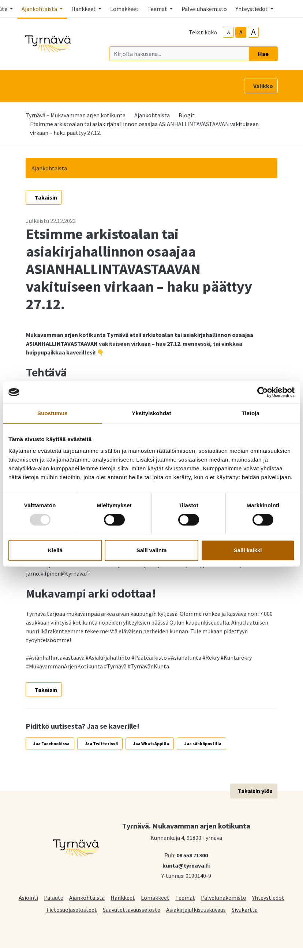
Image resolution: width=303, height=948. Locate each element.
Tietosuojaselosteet (71, 909)
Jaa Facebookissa (51, 743)
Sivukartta (245, 909)
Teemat (185, 897)
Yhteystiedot (268, 897)
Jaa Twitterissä (101, 743)
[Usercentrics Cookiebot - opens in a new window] (263, 392)
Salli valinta (151, 550)
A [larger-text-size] (253, 32)
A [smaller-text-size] (228, 32)
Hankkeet (123, 897)
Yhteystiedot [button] (252, 8)
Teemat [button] (157, 8)
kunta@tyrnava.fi (186, 865)
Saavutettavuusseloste (131, 909)
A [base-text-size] (241, 32)
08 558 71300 (192, 855)
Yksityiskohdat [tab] (151, 413)
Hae (263, 53)
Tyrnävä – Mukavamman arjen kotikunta (76, 115)
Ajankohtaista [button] (40, 8)
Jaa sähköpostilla (202, 743)
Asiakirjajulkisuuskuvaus (196, 909)
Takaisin (46, 197)
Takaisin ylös (255, 791)
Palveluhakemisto (204, 8)
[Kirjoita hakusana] (179, 53)
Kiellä (55, 550)
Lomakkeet (124, 8)
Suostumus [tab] (52, 413)
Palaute (53, 897)
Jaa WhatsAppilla (151, 743)
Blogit (187, 115)
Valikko (263, 86)
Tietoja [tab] (250, 413)
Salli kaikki (248, 550)
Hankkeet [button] (84, 8)
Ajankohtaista (152, 115)
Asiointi (28, 897)
